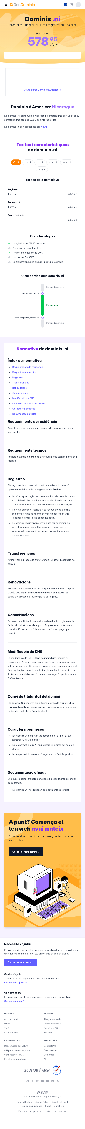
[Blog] (57, 1081)
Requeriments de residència (27, 367)
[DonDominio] (22, 4)
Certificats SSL (51, 1028)
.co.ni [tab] (40, 162)
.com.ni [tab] (53, 162)
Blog (46, 1059)
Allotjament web (52, 1019)
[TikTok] (42, 1081)
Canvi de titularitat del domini (28, 403)
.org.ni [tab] (42, 169)
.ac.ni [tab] (28, 162)
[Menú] (6, 5)
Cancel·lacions (20, 393)
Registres (17, 377)
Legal (48, 1106)
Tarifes (7, 1028)
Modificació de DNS (23, 398)
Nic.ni (44, 126)
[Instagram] (37, 1081)
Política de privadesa (31, 1106)
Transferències (20, 382)
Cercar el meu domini (26, 851)
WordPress (49, 1032)
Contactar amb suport (21, 962)
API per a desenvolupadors (18, 1050)
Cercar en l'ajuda (15, 982)
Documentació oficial (24, 413)
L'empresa (49, 1054)
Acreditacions (11, 1032)
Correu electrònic (52, 1023)
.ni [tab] (17, 162)
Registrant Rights (60, 1102)
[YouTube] (47, 1081)
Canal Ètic (59, 1106)
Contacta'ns (50, 1045)
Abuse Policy (42, 1102)
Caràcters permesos (23, 408)
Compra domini (11, 1019)
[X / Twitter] (32, 1081)
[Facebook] (27, 1081)
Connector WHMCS (14, 1054)
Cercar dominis (14, 1001)
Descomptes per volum (16, 1045)
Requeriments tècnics (24, 372)
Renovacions (19, 387)
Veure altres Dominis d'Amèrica (42, 89)
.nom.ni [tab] (67, 162)
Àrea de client (51, 1050)
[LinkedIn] (52, 1081)
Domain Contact (24, 1102)
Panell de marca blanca (16, 1059)
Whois (7, 1023)
